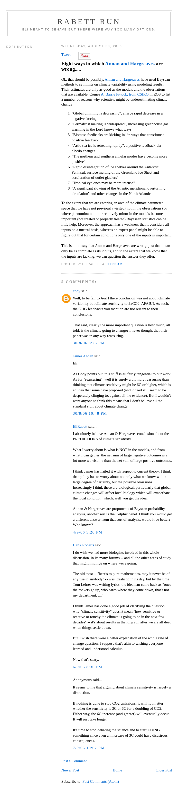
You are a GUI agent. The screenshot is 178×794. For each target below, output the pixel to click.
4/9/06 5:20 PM (87, 532)
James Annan (83, 356)
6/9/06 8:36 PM (87, 667)
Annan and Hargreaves (130, 63)
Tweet (66, 55)
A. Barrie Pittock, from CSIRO (125, 94)
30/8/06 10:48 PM (90, 413)
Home (117, 770)
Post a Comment (74, 761)
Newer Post (70, 770)
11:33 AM (115, 264)
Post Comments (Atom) (100, 781)
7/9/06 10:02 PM (89, 748)
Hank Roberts (83, 545)
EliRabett (80, 426)
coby (76, 291)
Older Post (164, 770)
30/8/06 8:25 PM (89, 343)
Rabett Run (88, 21)
